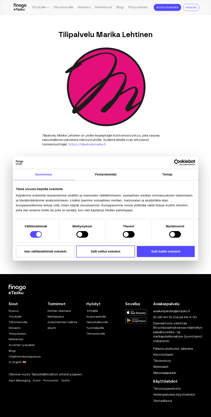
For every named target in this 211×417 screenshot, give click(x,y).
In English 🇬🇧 (17, 362)
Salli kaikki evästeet (165, 251)
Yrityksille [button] (40, 7)
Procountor (51, 380)
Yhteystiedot (138, 7)
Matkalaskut (56, 316)
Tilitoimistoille (63, 7)
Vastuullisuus (162, 400)
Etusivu (14, 311)
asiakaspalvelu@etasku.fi (171, 311)
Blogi (120, 7)
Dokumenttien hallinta (62, 322)
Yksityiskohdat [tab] (105, 174)
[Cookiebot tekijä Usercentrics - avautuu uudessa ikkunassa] (177, 162)
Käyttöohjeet (163, 354)
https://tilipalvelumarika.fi (87, 144)
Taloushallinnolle (97, 322)
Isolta (65, 380)
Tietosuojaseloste (167, 388)
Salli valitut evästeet (105, 251)
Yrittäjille (92, 311)
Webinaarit (161, 366)
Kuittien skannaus (59, 311)
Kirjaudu (191, 7)
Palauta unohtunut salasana (173, 348)
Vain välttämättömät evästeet (45, 251)
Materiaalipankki (164, 373)
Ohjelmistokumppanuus (25, 356)
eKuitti (52, 328)
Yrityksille (15, 316)
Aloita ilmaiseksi (167, 7)
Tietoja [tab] (167, 174)
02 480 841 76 (162, 317)
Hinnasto (84, 7)
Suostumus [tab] (43, 174)
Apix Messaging (19, 380)
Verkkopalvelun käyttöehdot (174, 394)
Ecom (37, 380)
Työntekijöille (95, 328)
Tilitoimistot (162, 360)
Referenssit (103, 7)
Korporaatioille (96, 316)
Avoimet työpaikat (22, 345)
